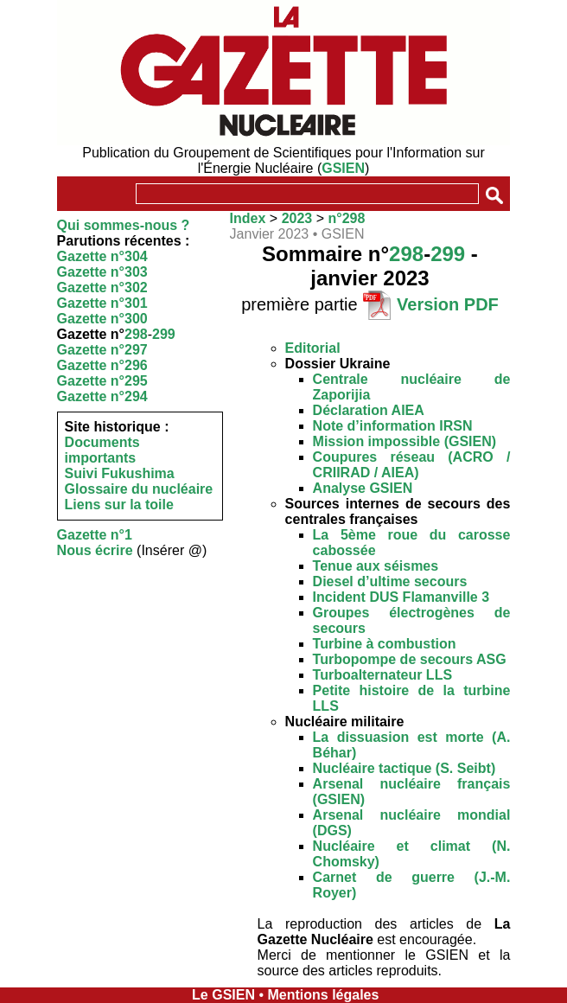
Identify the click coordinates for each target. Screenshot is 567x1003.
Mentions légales (323, 994)
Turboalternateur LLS (383, 675)
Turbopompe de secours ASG (409, 659)
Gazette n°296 (102, 365)
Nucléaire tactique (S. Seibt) (404, 768)
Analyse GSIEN (363, 488)
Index (248, 218)
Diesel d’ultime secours (390, 581)
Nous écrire (95, 550)
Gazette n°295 (102, 381)
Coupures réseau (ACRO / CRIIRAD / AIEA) (412, 465)
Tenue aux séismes (376, 566)
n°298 (346, 218)
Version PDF (448, 304)
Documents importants (102, 450)
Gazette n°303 (102, 272)
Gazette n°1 (94, 534)
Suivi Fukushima (120, 473)
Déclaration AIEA (368, 410)
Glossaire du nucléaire (139, 489)
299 (163, 334)
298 (136, 334)
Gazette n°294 (102, 396)
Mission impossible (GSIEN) (404, 441)
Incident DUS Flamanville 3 (401, 597)
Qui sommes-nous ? (123, 225)
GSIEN (343, 168)
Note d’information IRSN (393, 425)
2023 (297, 218)
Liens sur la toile (119, 504)
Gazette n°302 (102, 287)
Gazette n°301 (102, 303)
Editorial (313, 348)
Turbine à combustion (384, 643)
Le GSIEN (223, 994)
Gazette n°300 (102, 318)
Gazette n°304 (102, 256)
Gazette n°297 (102, 349)
